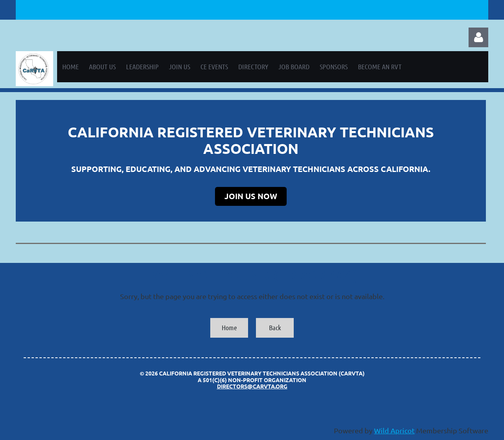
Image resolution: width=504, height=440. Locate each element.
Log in (478, 37)
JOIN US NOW (250, 196)
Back (275, 327)
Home (229, 327)
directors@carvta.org (252, 386)
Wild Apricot (394, 430)
